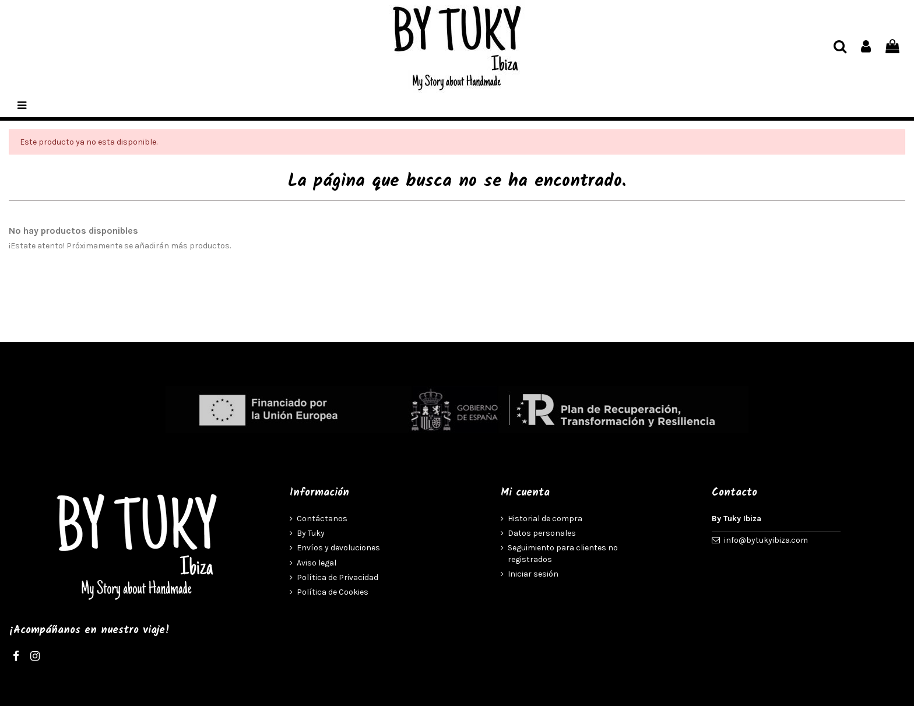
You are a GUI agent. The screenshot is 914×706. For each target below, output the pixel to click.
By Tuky (311, 533)
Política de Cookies (332, 592)
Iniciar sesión (533, 574)
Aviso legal (316, 563)
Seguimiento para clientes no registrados (563, 553)
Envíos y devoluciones (338, 548)
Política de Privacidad (337, 577)
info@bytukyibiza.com (766, 540)
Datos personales (542, 533)
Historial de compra (545, 519)
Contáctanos (322, 519)
